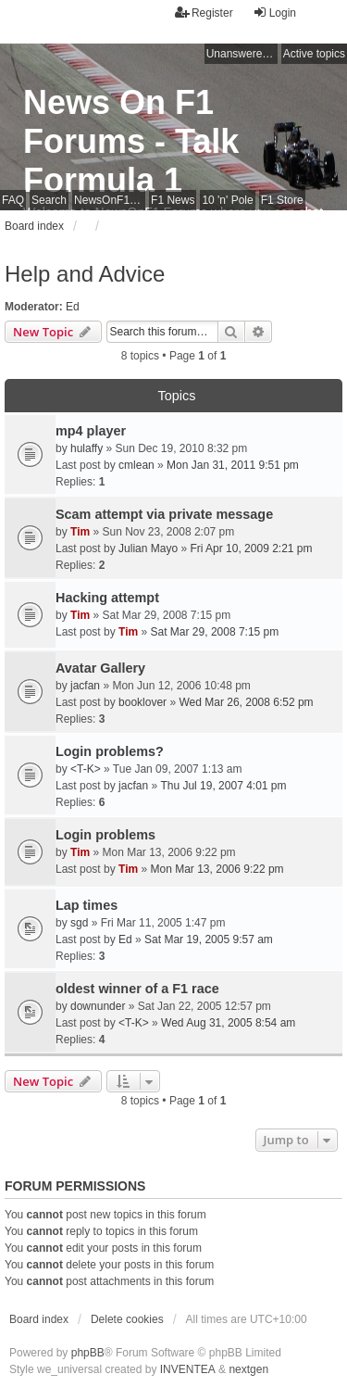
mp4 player (91, 430)
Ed (73, 306)
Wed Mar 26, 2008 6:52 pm (246, 702)
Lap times (87, 905)
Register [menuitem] (204, 12)
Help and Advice (85, 273)
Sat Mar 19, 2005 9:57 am (208, 939)
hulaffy (86, 448)
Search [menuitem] (49, 200)
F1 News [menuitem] (172, 200)
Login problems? (110, 751)
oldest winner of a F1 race (137, 988)
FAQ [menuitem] (13, 200)
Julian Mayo (148, 548)
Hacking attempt (107, 597)
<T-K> (85, 769)
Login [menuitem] (274, 12)
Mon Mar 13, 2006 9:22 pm (217, 869)
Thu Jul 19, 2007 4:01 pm (223, 785)
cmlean (136, 465)
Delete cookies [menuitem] (127, 1319)
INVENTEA (188, 1369)
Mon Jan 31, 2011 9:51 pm (233, 465)
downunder (97, 1006)
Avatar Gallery (100, 668)
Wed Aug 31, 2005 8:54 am (228, 1022)
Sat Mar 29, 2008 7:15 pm (215, 631)
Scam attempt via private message (164, 514)
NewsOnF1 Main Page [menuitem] (109, 200)
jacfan (85, 685)
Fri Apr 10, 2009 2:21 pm (251, 548)
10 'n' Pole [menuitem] (227, 200)
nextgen (248, 1369)
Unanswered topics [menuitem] (242, 53)
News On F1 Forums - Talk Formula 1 (131, 141)
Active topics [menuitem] (314, 53)
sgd (79, 922)
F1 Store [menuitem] (282, 200)
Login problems (105, 834)
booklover (142, 702)
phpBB (88, 1352)
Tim (80, 531)
